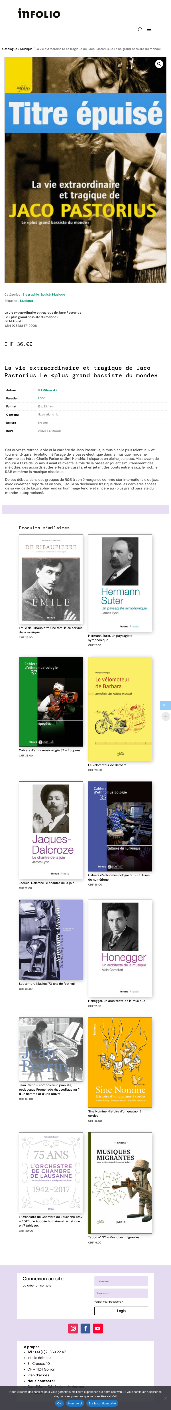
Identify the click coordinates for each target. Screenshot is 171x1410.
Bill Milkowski (47, 390)
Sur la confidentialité (102, 1403)
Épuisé (46, 294)
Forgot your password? (108, 1301)
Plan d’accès (38, 1375)
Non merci (75, 1403)
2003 (41, 398)
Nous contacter (41, 1381)
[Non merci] (165, 1398)
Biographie (30, 294)
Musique (26, 49)
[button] (159, 64)
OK (59, 1403)
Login (121, 1311)
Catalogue (9, 49)
